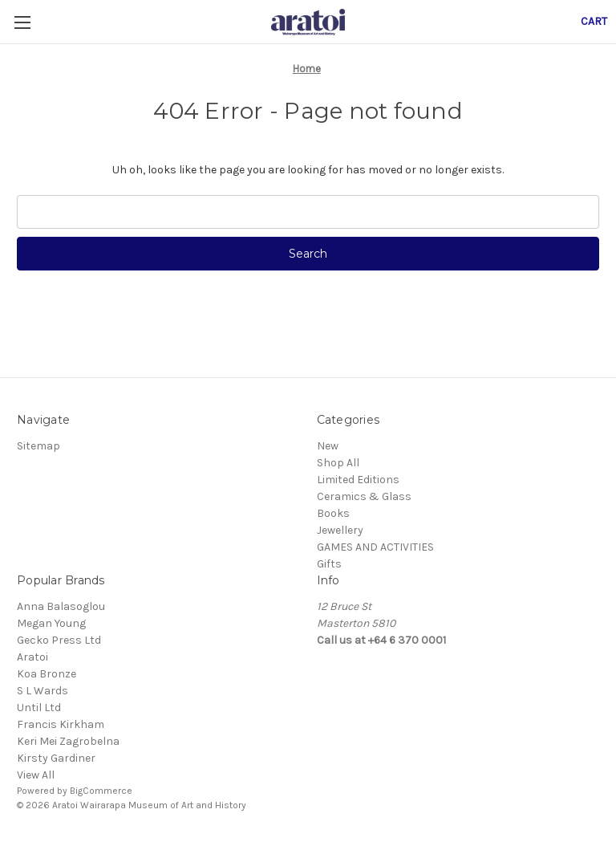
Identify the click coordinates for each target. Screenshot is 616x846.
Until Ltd (39, 707)
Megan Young (51, 623)
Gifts (329, 564)
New (327, 446)
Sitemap (38, 446)
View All (36, 775)
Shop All (338, 463)
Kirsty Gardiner (56, 758)
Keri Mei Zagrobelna (68, 741)
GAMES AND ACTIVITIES (375, 547)
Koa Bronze (46, 674)
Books (333, 513)
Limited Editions (358, 479)
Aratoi (32, 657)
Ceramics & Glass (364, 496)
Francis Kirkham (60, 724)
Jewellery (340, 530)
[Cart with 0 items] (594, 21)
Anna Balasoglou (61, 606)
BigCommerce (101, 790)
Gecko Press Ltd (59, 640)
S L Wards (42, 691)
